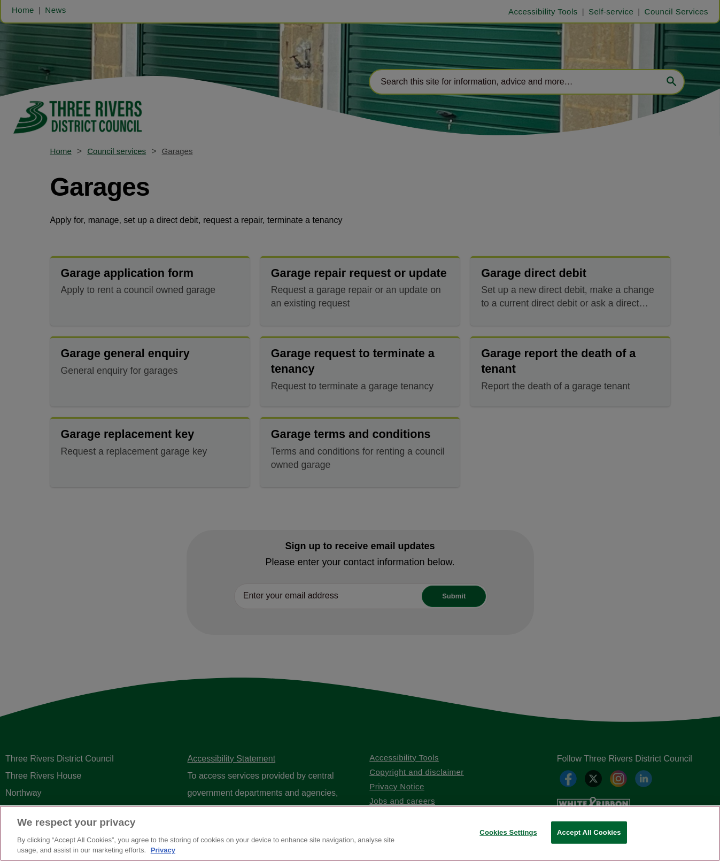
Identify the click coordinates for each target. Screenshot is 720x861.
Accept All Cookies (589, 832)
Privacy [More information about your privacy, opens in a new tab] (163, 850)
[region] (360, 833)
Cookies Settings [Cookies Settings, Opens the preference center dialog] (508, 832)
